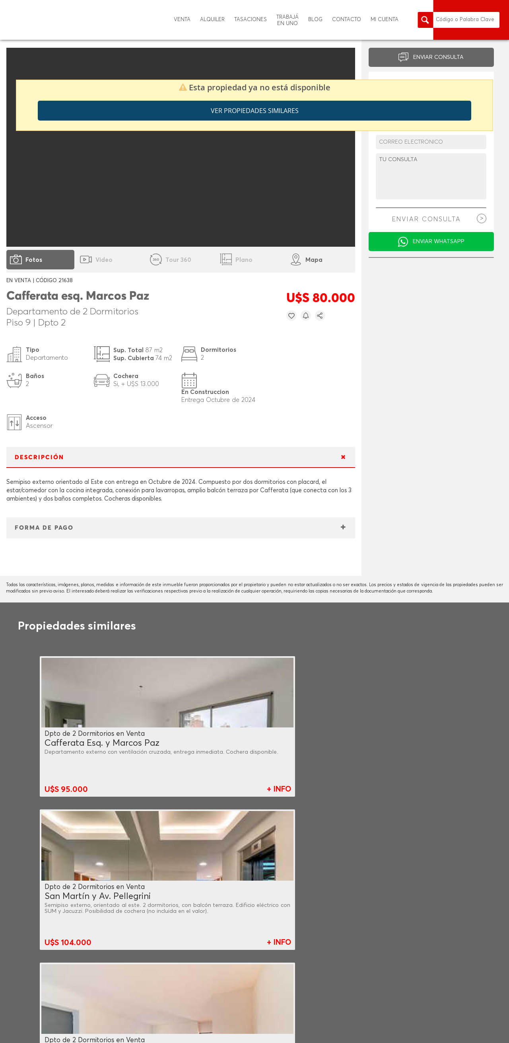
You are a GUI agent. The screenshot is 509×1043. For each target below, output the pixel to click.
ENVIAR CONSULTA (438, 57)
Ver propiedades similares (255, 110)
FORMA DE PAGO (44, 528)
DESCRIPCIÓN (39, 457)
